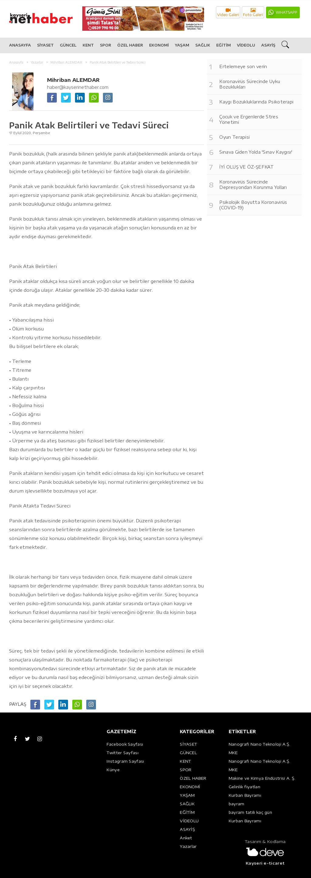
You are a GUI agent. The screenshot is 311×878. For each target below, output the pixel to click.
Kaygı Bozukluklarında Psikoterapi (256, 101)
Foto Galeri (253, 12)
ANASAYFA (20, 45)
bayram (236, 803)
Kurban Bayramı (245, 795)
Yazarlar (188, 846)
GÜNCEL (68, 45)
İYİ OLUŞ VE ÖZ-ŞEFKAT (246, 166)
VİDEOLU (246, 45)
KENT (88, 45)
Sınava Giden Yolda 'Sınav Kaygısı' (255, 152)
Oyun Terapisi (234, 137)
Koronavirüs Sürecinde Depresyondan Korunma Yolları (252, 184)
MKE (233, 752)
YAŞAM (182, 45)
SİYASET (45, 45)
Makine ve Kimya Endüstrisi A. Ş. (262, 778)
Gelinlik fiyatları (244, 786)
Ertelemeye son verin (243, 66)
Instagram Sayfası (125, 761)
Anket (186, 837)
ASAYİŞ (268, 45)
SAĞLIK (202, 45)
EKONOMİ (159, 45)
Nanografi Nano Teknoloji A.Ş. (259, 744)
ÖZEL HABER (130, 45)
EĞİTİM (223, 45)
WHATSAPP (286, 12)
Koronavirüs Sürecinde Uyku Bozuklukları (249, 84)
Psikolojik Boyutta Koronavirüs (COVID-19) (253, 205)
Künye (113, 769)
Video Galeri (228, 12)
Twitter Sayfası (122, 752)
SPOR (105, 45)
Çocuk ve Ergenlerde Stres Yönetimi (248, 119)
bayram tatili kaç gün (250, 812)
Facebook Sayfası (125, 744)
